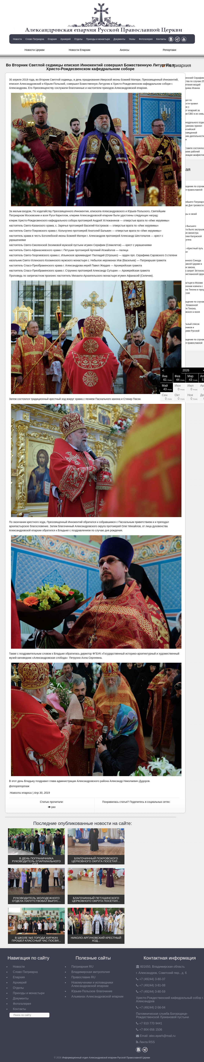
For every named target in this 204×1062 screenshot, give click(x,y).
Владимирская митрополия (90, 972)
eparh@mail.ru (162, 1035)
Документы (119, 39)
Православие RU (83, 977)
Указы (132, 39)
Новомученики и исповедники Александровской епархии (92, 984)
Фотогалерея (145, 39)
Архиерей (65, 39)
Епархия (52, 39)
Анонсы (124, 49)
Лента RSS (147, 1042)
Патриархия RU (82, 966)
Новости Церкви (35, 49)
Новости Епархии (79, 49)
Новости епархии (21, 792)
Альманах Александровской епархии (97, 996)
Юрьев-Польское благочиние (91, 991)
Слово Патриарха (34, 39)
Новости (17, 39)
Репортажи (169, 49)
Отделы (78, 39)
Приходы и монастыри (98, 39)
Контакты (161, 39)
